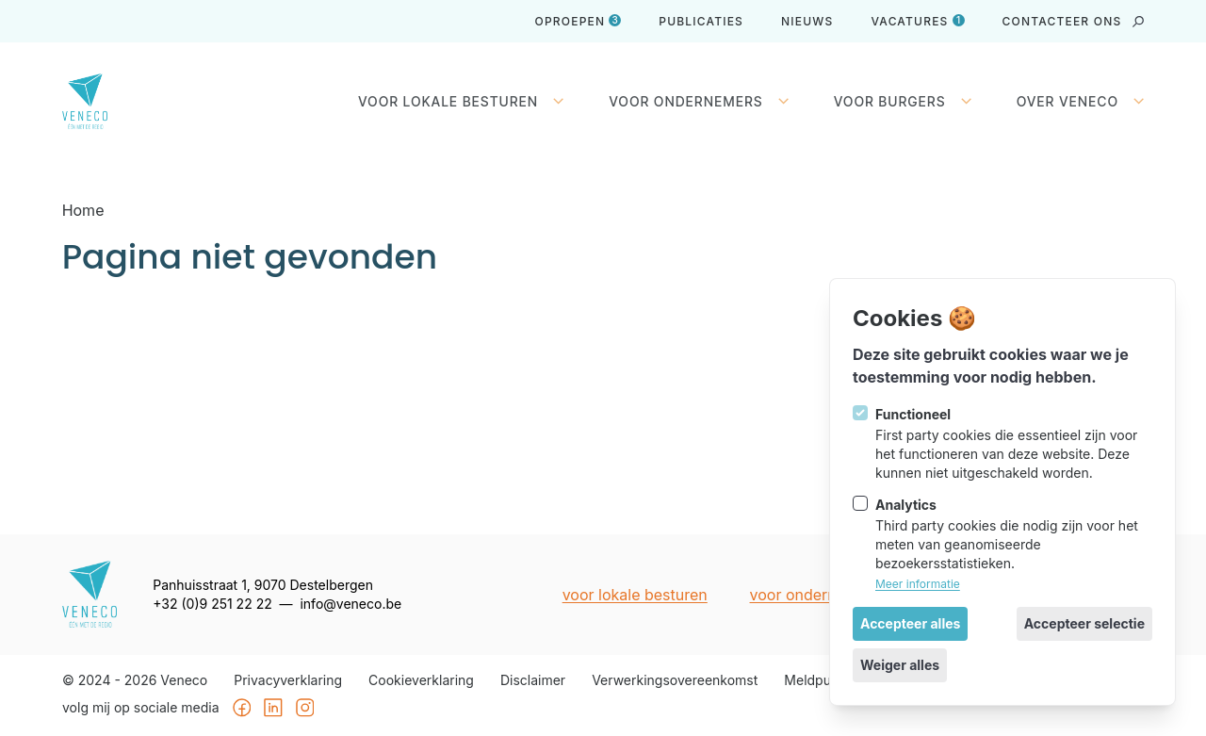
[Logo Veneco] (100, 101)
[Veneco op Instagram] (304, 708)
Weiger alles (899, 665)
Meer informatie (917, 584)
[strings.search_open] (1138, 21)
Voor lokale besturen (634, 594)
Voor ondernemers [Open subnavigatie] (699, 101)
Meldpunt (813, 680)
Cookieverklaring (421, 680)
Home (83, 210)
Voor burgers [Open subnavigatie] (902, 101)
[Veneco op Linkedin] (273, 708)
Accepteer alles (910, 623)
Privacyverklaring (288, 680)
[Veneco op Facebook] (241, 708)
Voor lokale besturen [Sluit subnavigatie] (460, 101)
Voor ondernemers (814, 594)
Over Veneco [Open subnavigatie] (1081, 101)
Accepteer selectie (1084, 623)
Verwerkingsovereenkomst (675, 680)
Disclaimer (532, 680)
